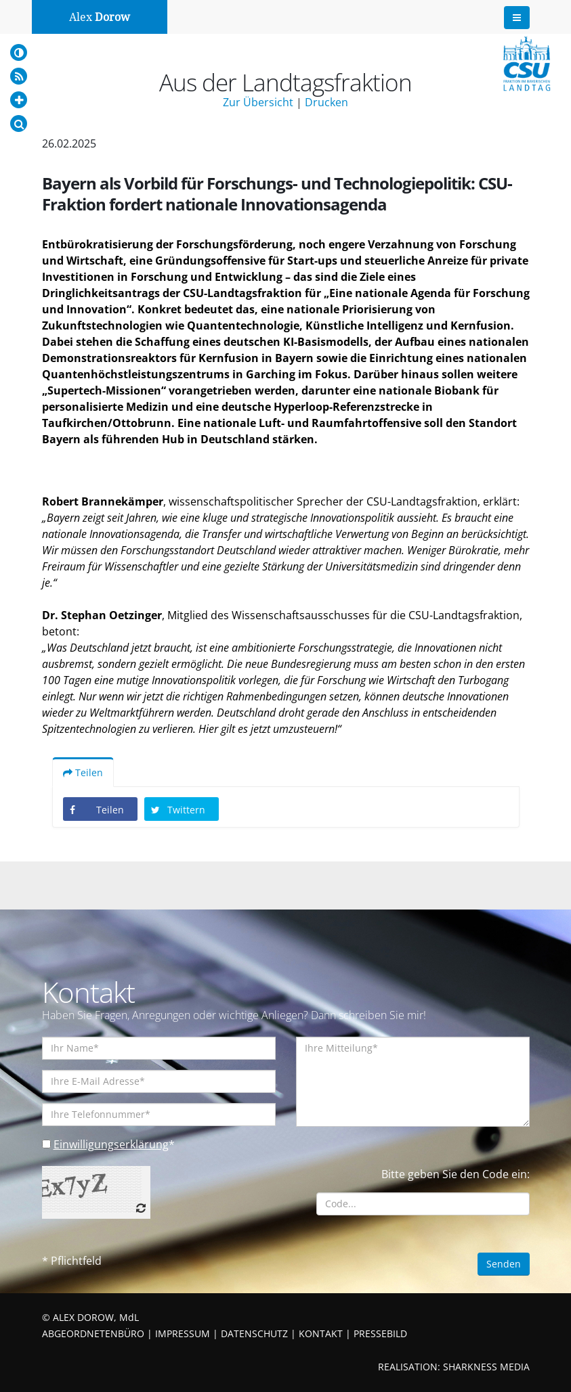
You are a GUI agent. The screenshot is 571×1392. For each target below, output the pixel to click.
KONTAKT (321, 1333)
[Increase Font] (18, 99)
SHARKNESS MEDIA (486, 1366)
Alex (99, 17)
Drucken (326, 102)
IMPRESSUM (182, 1333)
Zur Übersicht (258, 102)
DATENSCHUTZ (254, 1333)
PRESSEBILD (380, 1333)
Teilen (83, 772)
